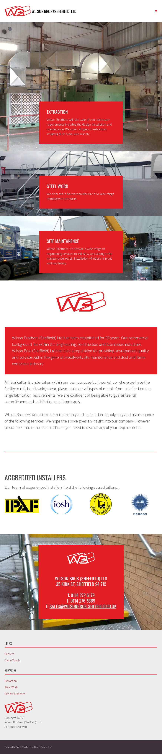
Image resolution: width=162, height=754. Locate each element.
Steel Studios (22, 747)
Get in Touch (12, 660)
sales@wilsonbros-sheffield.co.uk (83, 606)
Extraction (11, 681)
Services (9, 654)
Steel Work (11, 687)
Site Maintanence (15, 694)
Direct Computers (43, 747)
